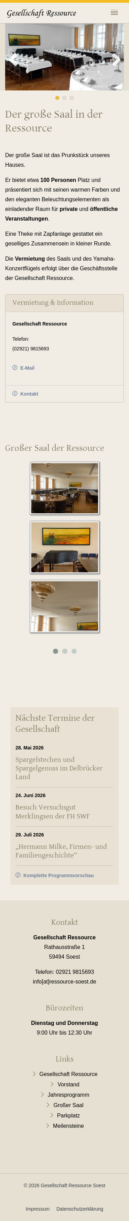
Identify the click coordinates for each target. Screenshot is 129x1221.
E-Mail (27, 368)
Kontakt (29, 394)
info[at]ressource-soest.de (64, 982)
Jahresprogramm (68, 1095)
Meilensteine (68, 1126)
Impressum (38, 1209)
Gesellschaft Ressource (69, 1074)
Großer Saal (68, 1105)
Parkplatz (68, 1115)
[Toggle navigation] (114, 13)
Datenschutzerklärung (79, 1209)
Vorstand (68, 1084)
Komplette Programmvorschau (58, 875)
